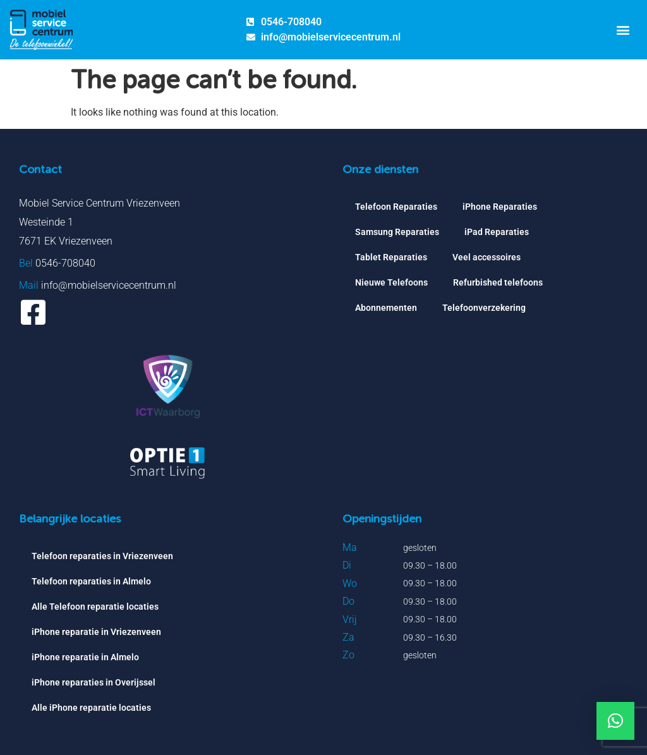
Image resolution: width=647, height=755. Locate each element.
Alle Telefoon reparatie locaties (95, 606)
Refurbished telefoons (498, 282)
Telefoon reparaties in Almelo (91, 581)
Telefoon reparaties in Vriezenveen (102, 556)
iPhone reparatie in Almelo (85, 657)
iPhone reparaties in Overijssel (93, 682)
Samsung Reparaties (397, 232)
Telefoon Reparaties (396, 207)
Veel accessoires (486, 257)
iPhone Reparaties (500, 207)
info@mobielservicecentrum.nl (108, 285)
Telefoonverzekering (484, 308)
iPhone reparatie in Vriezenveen (96, 632)
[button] (622, 29)
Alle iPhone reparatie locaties (91, 708)
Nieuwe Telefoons (391, 282)
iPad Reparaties (496, 232)
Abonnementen (386, 308)
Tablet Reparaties (391, 257)
